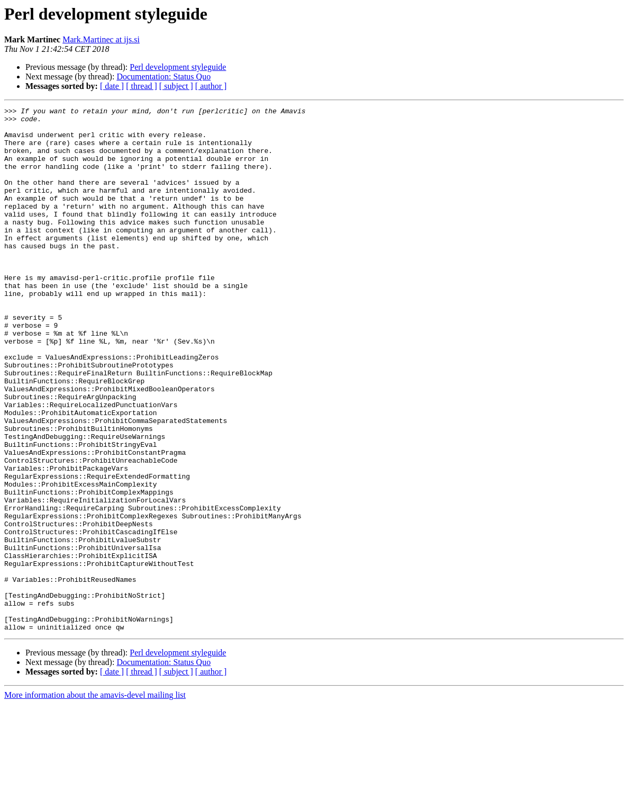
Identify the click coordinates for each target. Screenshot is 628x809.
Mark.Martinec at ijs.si (101, 39)
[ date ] (112, 86)
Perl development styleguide (178, 66)
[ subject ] (176, 86)
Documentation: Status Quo (163, 76)
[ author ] (211, 86)
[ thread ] (141, 86)
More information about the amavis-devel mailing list (95, 799)
